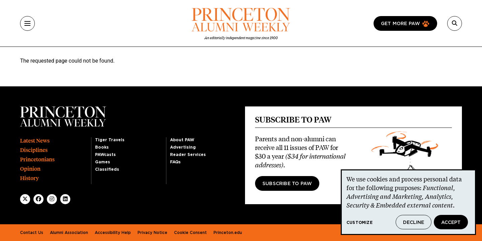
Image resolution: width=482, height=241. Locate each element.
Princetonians (37, 159)
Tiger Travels (110, 140)
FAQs (175, 162)
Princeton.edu (228, 233)
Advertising (183, 147)
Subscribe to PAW (287, 183)
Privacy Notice (152, 233)
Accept (451, 222)
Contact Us (31, 233)
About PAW (182, 140)
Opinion (30, 169)
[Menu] (27, 23)
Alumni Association (69, 233)
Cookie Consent (190, 233)
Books (102, 147)
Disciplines (34, 150)
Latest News (35, 141)
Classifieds (107, 169)
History (29, 178)
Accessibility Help (113, 233)
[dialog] (408, 202)
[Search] (454, 23)
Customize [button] (359, 223)
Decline (413, 222)
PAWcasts (105, 155)
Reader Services (188, 155)
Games (102, 162)
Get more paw (400, 23)
